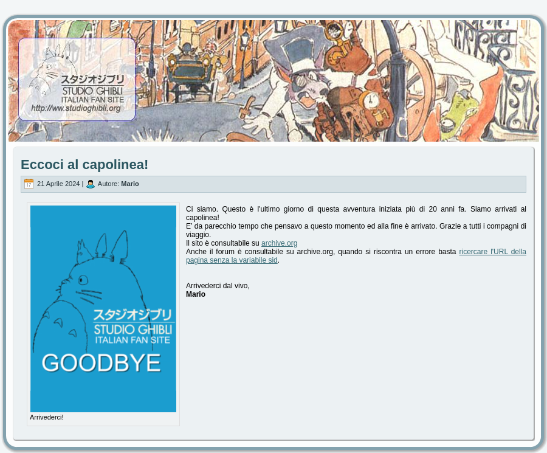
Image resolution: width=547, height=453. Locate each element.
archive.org (279, 243)
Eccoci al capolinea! (84, 164)
